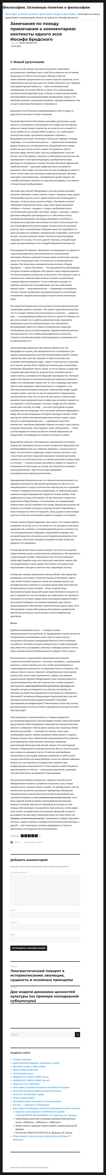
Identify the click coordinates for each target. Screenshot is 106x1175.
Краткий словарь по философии (29, 1066)
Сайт (12, 935)
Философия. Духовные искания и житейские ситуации (41, 1087)
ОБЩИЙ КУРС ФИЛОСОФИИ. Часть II (31, 1080)
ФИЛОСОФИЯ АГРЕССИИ (25, 1070)
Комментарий (18, 873)
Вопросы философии (33, 842)
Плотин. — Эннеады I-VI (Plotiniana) (31, 1105)
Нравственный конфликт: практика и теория (36, 1063)
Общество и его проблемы (26, 1084)
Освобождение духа (23, 1073)
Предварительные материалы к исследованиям (37, 1101)
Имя (13, 910)
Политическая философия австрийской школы (37, 1091)
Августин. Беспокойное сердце (28, 1094)
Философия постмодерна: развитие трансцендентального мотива (46, 1108)
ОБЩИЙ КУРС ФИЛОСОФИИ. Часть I (31, 1077)
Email (14, 922)
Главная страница (22, 1059)
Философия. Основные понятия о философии (46, 7)
